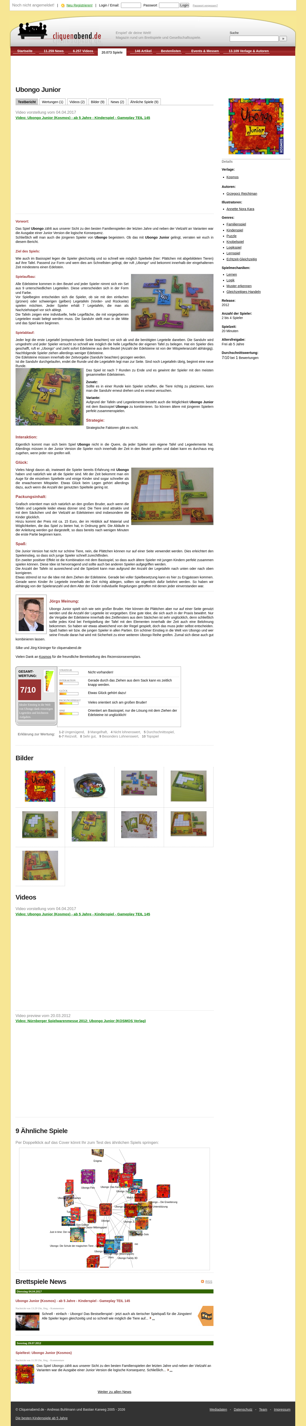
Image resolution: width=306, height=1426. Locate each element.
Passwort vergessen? (205, 5)
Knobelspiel (235, 242)
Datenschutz (243, 1409)
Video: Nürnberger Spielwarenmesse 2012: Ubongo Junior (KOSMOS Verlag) (81, 1021)
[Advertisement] (153, 71)
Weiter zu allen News (114, 1392)
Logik (231, 280)
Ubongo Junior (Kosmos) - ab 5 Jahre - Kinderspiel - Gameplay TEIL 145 (73, 1301)
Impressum (282, 1409)
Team (263, 1409)
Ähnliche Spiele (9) (144, 102)
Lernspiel (233, 253)
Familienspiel (236, 224)
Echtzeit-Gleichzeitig (242, 259)
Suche (234, 33)
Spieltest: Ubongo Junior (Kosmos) (44, 1353)
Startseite (25, 51)
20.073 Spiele (112, 52)
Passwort (150, 5)
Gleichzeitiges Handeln (244, 292)
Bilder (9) (97, 102)
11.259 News (54, 51)
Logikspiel (234, 247)
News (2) (117, 102)
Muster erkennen (239, 286)
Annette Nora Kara (240, 209)
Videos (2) (77, 102)
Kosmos (233, 177)
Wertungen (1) (52, 102)
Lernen (232, 274)
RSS (208, 1282)
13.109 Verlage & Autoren (249, 51)
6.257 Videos (83, 51)
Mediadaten (218, 1409)
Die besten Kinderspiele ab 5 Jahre (42, 1418)
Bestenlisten (171, 51)
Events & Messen (205, 51)
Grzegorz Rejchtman (242, 194)
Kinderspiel (235, 230)
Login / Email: (109, 5)
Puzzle (232, 236)
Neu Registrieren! (79, 5)
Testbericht (27, 102)
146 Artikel (143, 51)
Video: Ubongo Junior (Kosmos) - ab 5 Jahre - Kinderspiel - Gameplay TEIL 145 (83, 118)
